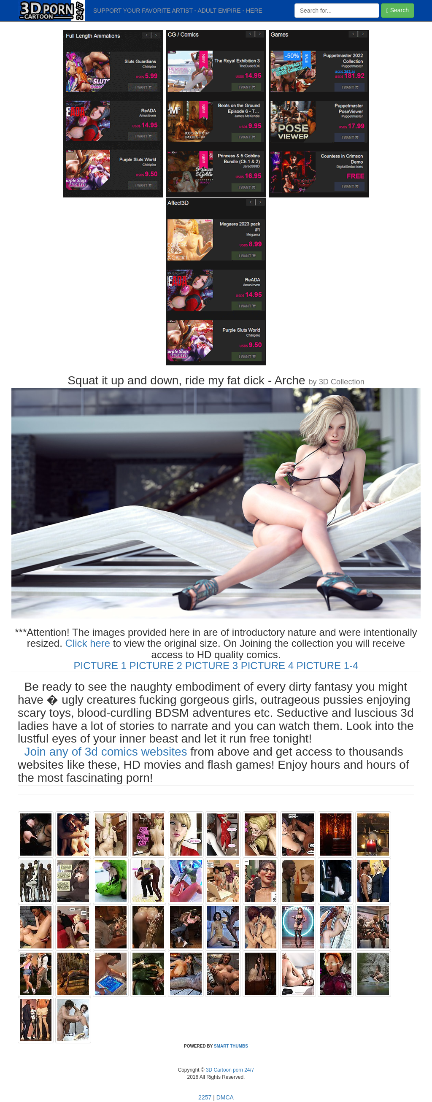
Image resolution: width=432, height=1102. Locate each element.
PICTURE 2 (156, 665)
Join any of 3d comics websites (105, 751)
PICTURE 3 (211, 665)
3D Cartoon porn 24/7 (229, 1070)
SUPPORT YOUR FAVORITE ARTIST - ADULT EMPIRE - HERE (177, 10)
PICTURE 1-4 (328, 665)
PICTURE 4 (267, 665)
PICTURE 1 (100, 665)
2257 (204, 1097)
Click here (87, 643)
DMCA (225, 1097)
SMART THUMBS (231, 1046)
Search (397, 10)
